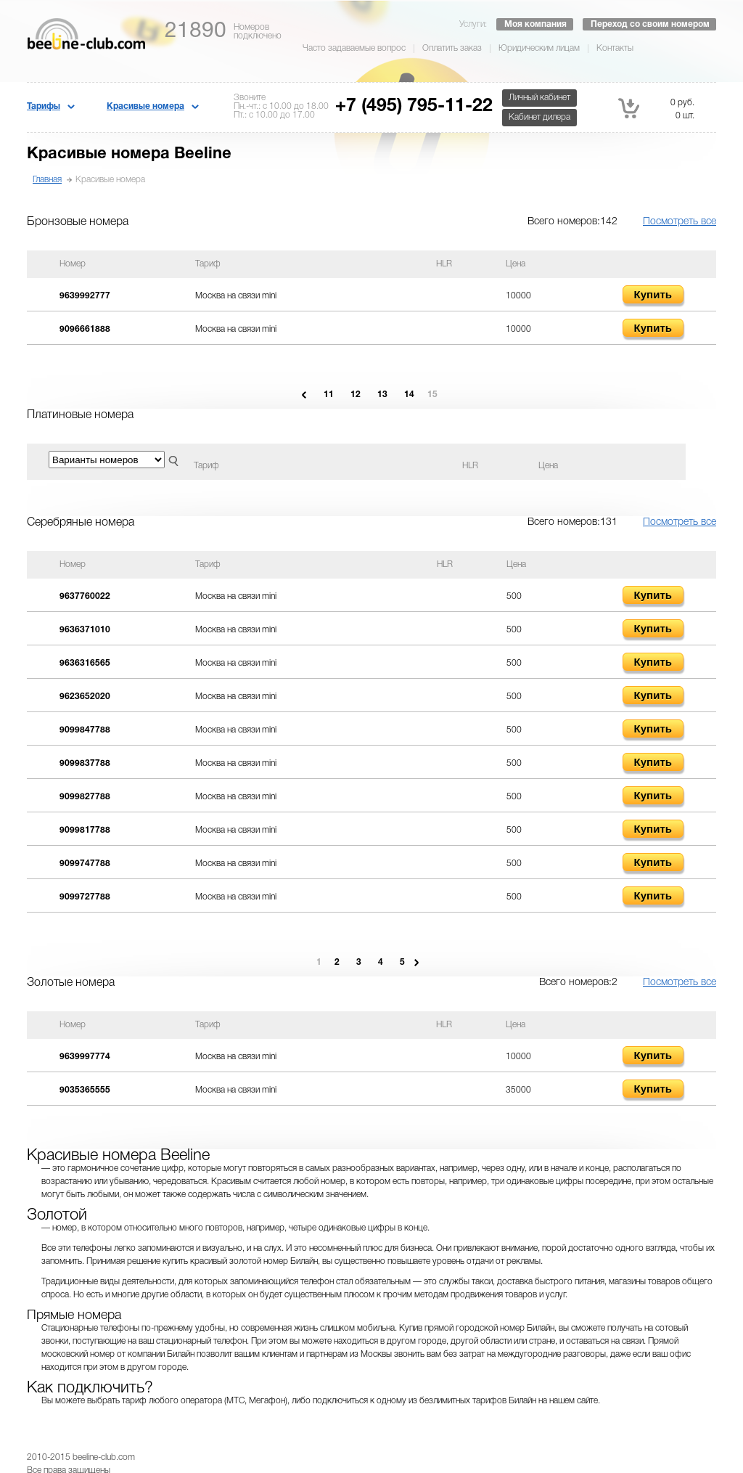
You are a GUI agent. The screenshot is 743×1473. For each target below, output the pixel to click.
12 (355, 395)
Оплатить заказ (452, 48)
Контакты (614, 48)
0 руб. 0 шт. (656, 108)
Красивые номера (145, 106)
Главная (47, 180)
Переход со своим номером (650, 24)
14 (409, 395)
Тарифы (43, 106)
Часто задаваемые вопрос (354, 48)
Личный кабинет (539, 98)
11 (329, 395)
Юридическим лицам (539, 48)
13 (382, 395)
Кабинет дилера (539, 117)
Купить (653, 294)
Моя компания (535, 24)
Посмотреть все (679, 222)
